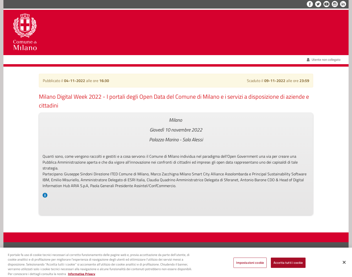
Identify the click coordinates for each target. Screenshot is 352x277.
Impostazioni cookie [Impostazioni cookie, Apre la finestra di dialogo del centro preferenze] (250, 264)
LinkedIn (343, 4)
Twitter (318, 4)
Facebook (310, 4)
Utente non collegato (324, 59)
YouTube (326, 4)
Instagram (335, 4)
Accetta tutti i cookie (288, 264)
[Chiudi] (344, 263)
